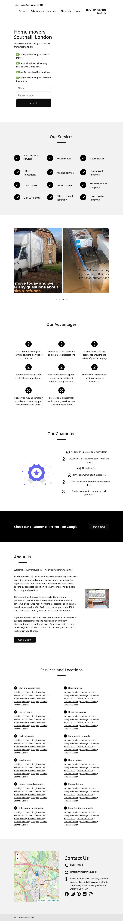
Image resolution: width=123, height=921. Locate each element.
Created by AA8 (27, 917)
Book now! (99, 526)
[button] (36, 874)
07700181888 (76, 865)
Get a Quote (25, 639)
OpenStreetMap (53, 900)
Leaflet (41, 900)
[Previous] (18, 262)
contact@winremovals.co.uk (83, 871)
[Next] (105, 262)
